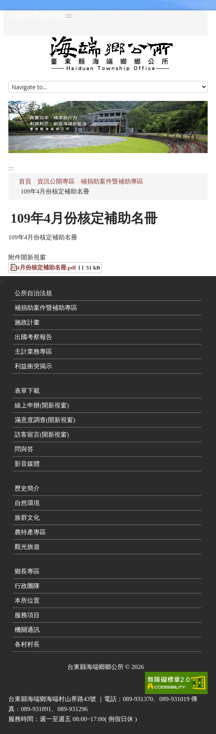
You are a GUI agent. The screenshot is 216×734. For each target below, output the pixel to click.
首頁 (25, 181)
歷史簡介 (27, 488)
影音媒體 (27, 463)
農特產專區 (30, 532)
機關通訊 (27, 629)
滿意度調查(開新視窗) (45, 420)
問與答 (24, 449)
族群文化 (27, 517)
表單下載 (27, 390)
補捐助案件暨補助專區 (112, 181)
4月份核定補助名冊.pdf (46, 267)
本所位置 (27, 600)
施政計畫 (27, 322)
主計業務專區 (33, 351)
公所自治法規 (33, 293)
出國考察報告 (33, 337)
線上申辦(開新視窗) (42, 405)
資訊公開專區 (56, 181)
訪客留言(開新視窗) (42, 434)
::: (69, 15)
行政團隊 (27, 586)
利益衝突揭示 (33, 366)
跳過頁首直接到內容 (36, 15)
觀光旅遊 (27, 546)
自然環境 (27, 503)
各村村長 (27, 644)
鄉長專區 (27, 571)
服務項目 (27, 615)
